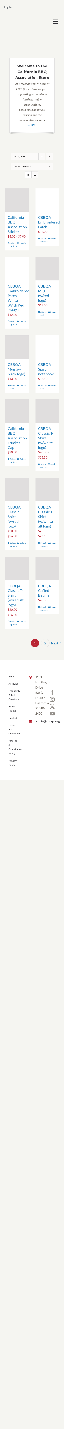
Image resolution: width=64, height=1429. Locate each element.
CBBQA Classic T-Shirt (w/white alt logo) (46, 516)
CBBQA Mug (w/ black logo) (16, 369)
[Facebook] (52, 692)
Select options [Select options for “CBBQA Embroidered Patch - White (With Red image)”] (13, 323)
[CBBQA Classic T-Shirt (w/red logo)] (17, 490)
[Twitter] (52, 706)
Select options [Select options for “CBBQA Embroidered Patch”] (43, 240)
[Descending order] (49, 156)
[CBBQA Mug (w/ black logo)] (17, 347)
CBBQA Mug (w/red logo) (44, 293)
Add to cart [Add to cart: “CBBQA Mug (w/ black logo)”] (13, 387)
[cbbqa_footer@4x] (18, 17)
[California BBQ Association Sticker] (17, 200)
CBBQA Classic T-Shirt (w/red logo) (15, 516)
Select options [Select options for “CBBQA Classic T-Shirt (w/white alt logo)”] (43, 544)
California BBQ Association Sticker (17, 224)
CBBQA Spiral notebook (46, 369)
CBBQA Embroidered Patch (49, 222)
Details (23, 243)
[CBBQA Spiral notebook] (47, 347)
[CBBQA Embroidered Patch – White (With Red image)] (17, 269)
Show (22, 166)
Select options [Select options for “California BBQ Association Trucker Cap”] (13, 460)
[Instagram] (52, 699)
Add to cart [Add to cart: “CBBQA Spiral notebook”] (43, 387)
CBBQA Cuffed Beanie (44, 591)
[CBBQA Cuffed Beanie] (47, 568)
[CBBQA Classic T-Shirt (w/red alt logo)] (17, 568)
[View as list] (35, 174)
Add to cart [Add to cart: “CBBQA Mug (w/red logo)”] (43, 313)
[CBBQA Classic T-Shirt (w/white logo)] (47, 411)
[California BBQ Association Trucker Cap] (17, 411)
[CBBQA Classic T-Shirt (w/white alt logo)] (47, 490)
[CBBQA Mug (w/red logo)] (47, 269)
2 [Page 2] (45, 643)
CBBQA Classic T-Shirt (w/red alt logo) (16, 595)
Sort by (19, 156)
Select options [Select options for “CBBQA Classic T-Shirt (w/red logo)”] (13, 544)
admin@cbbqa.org (35, 721)
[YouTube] (52, 713)
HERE (31, 125)
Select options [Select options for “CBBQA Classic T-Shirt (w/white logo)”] (43, 466)
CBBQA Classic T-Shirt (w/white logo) (46, 438)
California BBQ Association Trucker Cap (17, 438)
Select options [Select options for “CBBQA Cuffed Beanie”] (43, 608)
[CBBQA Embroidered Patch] (47, 200)
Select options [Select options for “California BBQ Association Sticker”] (13, 245)
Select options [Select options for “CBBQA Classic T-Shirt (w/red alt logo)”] (13, 623)
